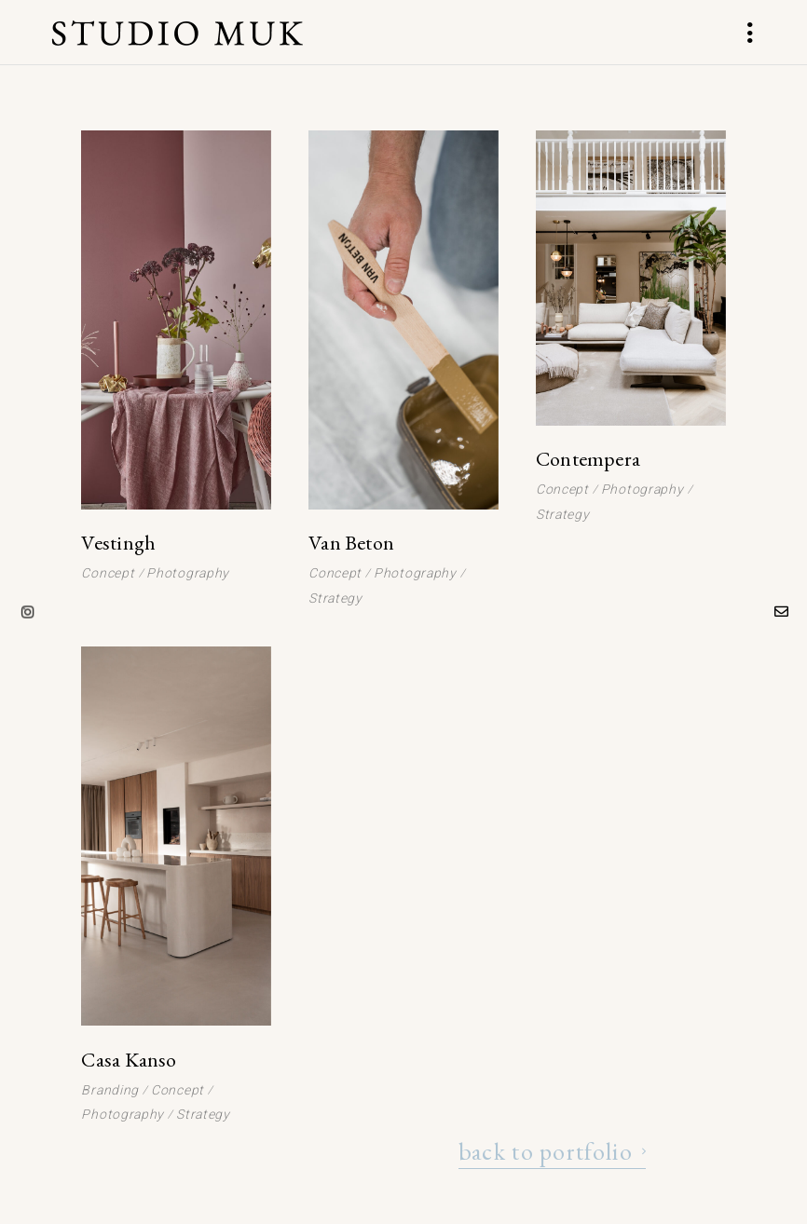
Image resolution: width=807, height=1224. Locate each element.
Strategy (335, 598)
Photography (187, 572)
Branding (110, 1089)
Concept (107, 572)
